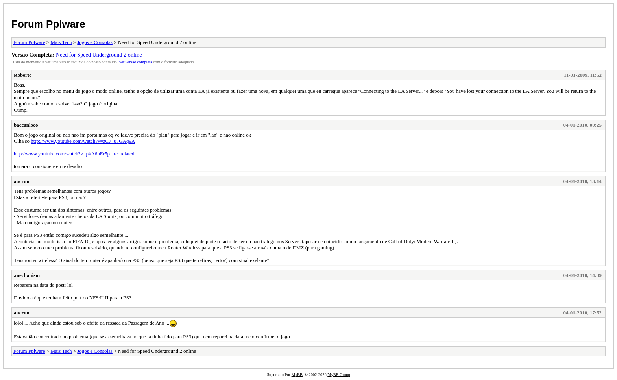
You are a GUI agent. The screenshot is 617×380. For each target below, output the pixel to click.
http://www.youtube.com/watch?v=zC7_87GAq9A (83, 141)
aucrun (22, 181)
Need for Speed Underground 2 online (99, 55)
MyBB (297, 375)
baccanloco (26, 125)
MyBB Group (338, 375)
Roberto (23, 75)
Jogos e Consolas (95, 42)
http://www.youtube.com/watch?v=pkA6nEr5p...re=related (74, 154)
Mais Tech (61, 42)
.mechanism (27, 275)
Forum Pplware (48, 24)
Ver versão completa (135, 62)
